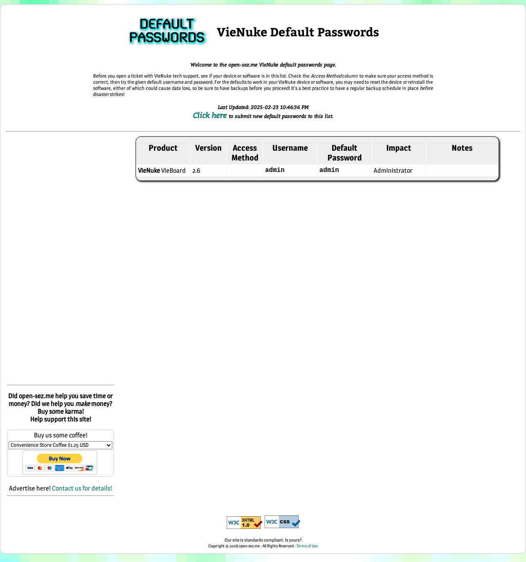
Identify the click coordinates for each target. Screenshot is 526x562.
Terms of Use (307, 545)
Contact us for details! (82, 488)
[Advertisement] (60, 258)
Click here (211, 115)
